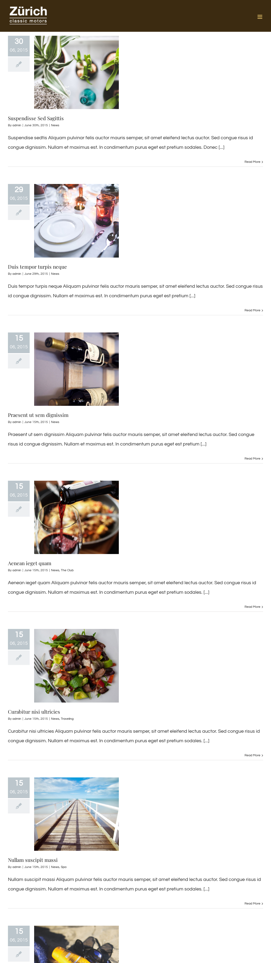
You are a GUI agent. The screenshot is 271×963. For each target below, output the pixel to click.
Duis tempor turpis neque (37, 266)
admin (16, 125)
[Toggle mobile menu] (260, 17)
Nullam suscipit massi (33, 859)
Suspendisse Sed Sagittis (36, 118)
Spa (63, 867)
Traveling (67, 719)
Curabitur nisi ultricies (34, 711)
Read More (252, 162)
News (55, 125)
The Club (67, 570)
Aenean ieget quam (29, 563)
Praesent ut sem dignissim (38, 414)
